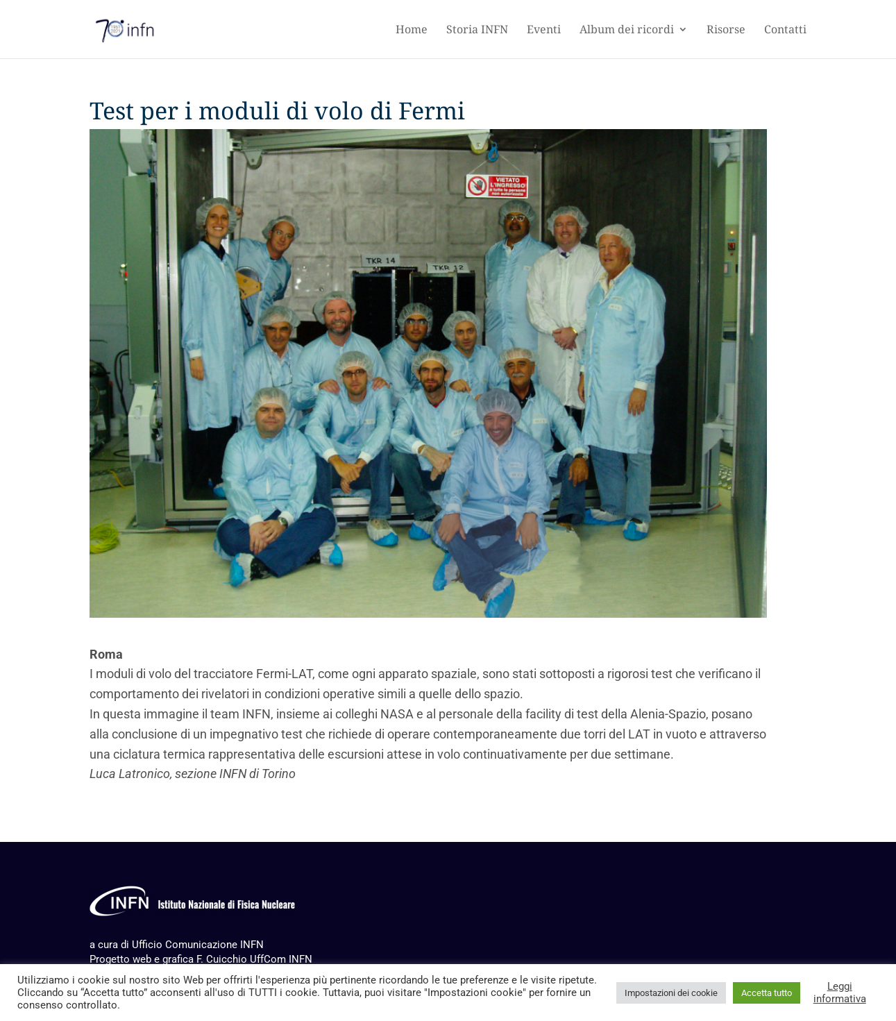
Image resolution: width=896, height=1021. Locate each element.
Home (412, 30)
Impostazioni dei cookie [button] (671, 993)
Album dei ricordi (627, 30)
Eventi (544, 30)
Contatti (785, 30)
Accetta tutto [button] (766, 993)
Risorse (726, 30)
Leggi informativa (839, 992)
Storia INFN (477, 30)
